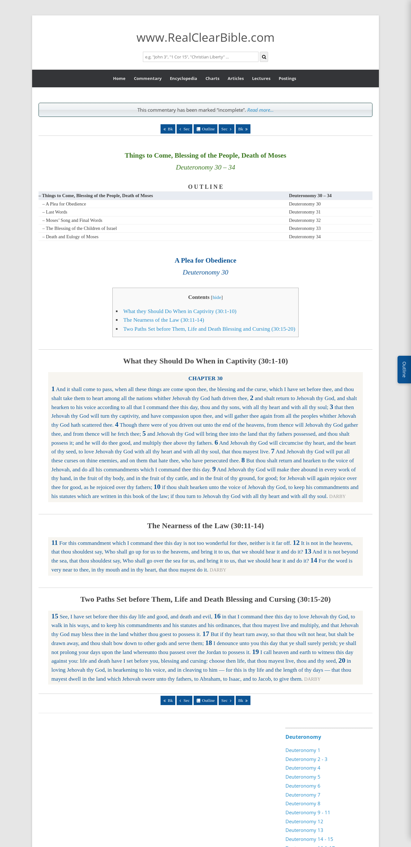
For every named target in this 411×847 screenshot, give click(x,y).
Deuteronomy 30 (305, 203)
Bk (170, 129)
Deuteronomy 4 (302, 767)
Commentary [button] (148, 78)
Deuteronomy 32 (305, 220)
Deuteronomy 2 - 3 (306, 759)
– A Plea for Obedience (64, 203)
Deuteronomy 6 (302, 785)
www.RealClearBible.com (205, 37)
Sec (186, 129)
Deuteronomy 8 (302, 803)
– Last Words (54, 211)
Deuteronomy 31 (305, 211)
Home (119, 78)
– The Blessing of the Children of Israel (79, 228)
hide (217, 297)
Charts (212, 78)
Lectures (261, 78)
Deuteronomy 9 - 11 (307, 812)
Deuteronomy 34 (305, 236)
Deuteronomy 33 (305, 228)
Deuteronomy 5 (302, 776)
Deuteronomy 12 (304, 821)
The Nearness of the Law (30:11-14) (163, 320)
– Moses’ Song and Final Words (72, 220)
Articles (236, 78)
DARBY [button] (337, 496)
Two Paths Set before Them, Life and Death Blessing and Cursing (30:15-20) (209, 329)
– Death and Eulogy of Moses (70, 236)
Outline (208, 129)
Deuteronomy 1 (302, 750)
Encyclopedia (183, 78)
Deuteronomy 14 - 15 (309, 839)
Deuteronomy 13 (304, 830)
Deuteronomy (303, 736)
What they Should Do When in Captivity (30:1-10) (179, 311)
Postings (287, 78)
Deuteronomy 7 (302, 794)
